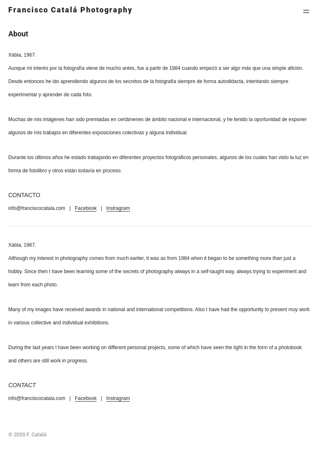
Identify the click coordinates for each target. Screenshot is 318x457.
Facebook (86, 208)
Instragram (118, 208)
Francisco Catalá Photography (70, 9)
